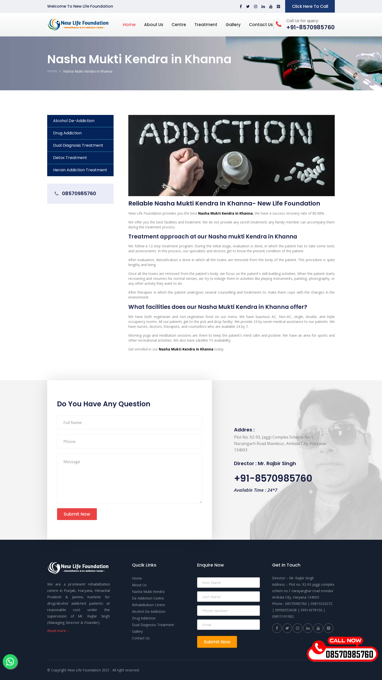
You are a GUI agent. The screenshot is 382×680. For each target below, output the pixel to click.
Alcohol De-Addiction (73, 121)
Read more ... (58, 630)
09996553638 (286, 610)
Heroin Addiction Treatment (80, 170)
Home (129, 25)
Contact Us (261, 25)
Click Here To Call (310, 6)
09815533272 (321, 603)
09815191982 (283, 616)
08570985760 (79, 193)
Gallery (233, 25)
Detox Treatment (70, 157)
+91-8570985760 (273, 478)
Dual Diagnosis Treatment (78, 145)
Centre (179, 25)
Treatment (205, 25)
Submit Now (77, 514)
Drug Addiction (67, 133)
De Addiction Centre (148, 598)
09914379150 (311, 610)
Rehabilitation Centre (148, 604)
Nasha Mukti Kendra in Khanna (87, 71)
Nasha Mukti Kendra (148, 591)
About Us (153, 25)
